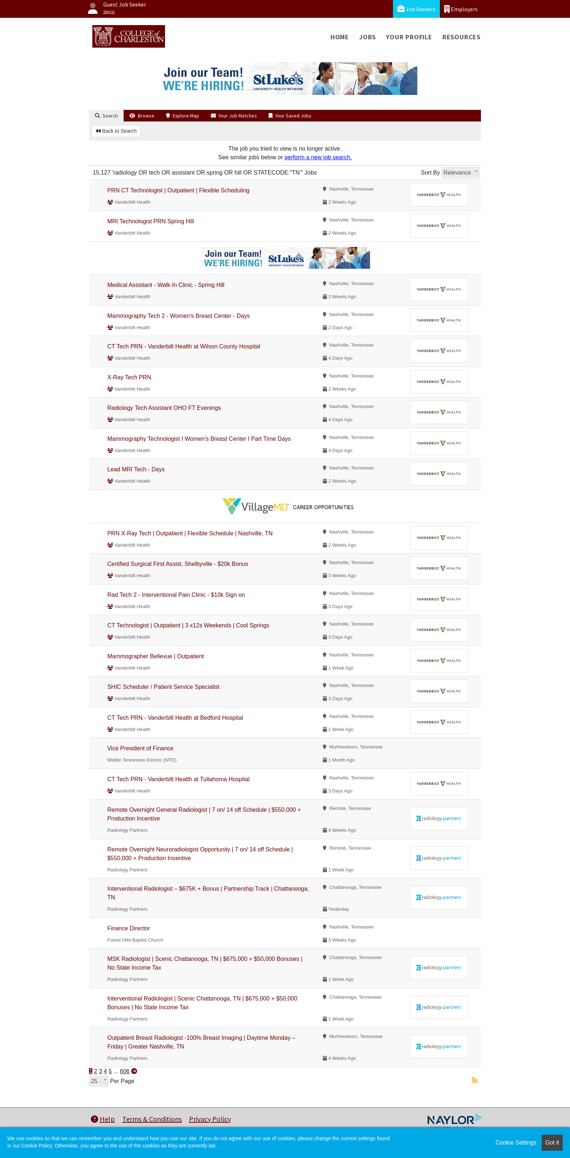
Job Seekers (416, 8)
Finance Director (128, 928)
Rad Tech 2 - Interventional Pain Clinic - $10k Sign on (176, 595)
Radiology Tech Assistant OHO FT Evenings (164, 408)
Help (103, 1118)
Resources (461, 37)
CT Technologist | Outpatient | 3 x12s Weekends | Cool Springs (188, 625)
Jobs (367, 37)
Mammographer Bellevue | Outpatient (155, 656)
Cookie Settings (515, 1142)
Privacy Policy (210, 1118)
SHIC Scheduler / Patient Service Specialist (163, 687)
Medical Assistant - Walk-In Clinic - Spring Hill (165, 285)
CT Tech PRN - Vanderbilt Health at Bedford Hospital (175, 718)
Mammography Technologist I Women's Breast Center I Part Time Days (199, 439)
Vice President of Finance (140, 748)
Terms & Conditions (152, 1118)
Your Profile (409, 37)
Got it (552, 1142)
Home (339, 37)
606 (125, 1071)
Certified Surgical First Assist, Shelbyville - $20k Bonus (177, 564)
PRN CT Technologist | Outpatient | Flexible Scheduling (178, 190)
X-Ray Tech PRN (129, 377)
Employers (461, 8)
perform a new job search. (318, 157)
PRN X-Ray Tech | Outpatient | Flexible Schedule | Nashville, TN (190, 533)
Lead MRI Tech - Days (136, 469)
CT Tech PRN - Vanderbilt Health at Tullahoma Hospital (178, 779)
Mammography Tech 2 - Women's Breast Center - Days (178, 316)
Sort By (430, 172)
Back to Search (116, 131)
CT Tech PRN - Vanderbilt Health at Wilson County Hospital (183, 346)
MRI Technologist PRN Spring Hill (150, 221)
